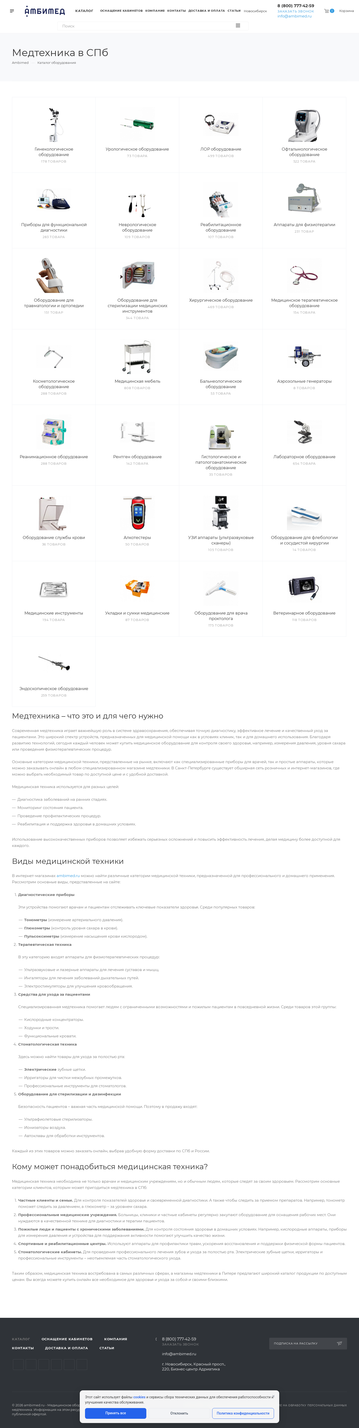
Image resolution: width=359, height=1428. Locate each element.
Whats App (69, 1364)
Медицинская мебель (137, 381)
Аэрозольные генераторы (304, 381)
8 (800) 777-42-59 (295, 5)
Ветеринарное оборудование (304, 613)
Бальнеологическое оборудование (221, 384)
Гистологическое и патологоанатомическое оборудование (221, 462)
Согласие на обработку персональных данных (306, 1405)
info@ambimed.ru (294, 16)
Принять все (115, 1413)
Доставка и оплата (66, 1348)
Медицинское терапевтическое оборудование (304, 303)
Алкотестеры (137, 537)
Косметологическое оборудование (54, 384)
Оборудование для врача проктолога (221, 616)
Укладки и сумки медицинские (137, 613)
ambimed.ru (68, 875)
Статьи (106, 1348)
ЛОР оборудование (220, 149)
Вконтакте (18, 1364)
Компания (115, 1339)
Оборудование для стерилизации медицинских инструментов (137, 306)
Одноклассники (56, 1364)
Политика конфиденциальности (243, 1413)
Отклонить (179, 1413)
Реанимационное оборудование (54, 456)
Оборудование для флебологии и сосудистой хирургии (304, 540)
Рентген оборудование (137, 456)
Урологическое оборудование (137, 149)
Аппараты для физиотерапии (304, 224)
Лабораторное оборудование (304, 456)
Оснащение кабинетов (67, 1339)
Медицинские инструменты (53, 613)
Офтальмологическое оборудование (304, 152)
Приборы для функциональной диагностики (54, 227)
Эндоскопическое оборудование (53, 688)
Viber (82, 1364)
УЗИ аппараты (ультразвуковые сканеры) (221, 540)
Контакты (23, 1348)
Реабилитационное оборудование (220, 227)
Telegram (31, 1364)
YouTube (43, 1364)
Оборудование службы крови (54, 537)
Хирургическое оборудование (221, 300)
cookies (139, 1397)
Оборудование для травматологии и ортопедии (54, 303)
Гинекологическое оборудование (54, 152)
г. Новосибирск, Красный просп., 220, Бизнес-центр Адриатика (193, 1366)
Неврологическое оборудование (137, 227)
